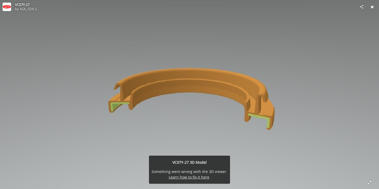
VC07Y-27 (22, 4)
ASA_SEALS (28, 9)
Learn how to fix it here (189, 177)
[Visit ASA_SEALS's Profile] (7, 7)
